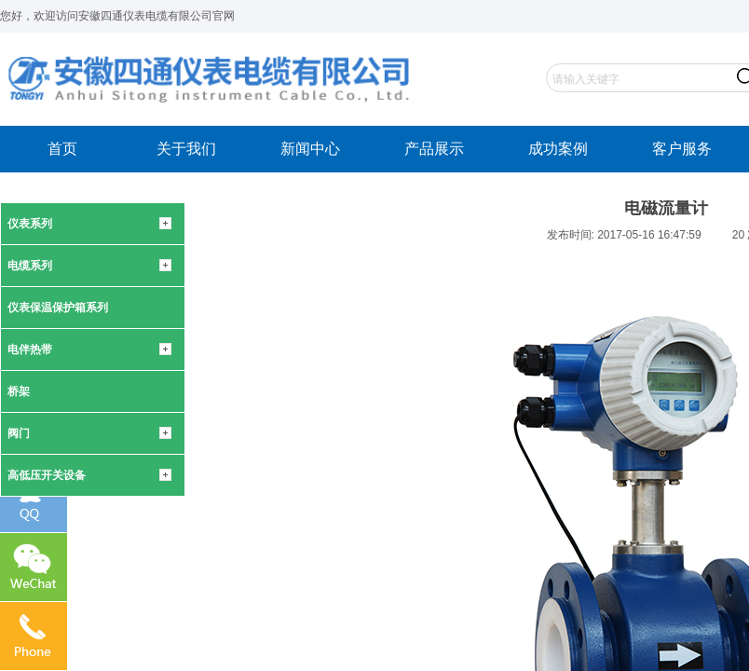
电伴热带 (29, 349)
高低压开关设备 (46, 475)
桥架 (18, 391)
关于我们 (186, 149)
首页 (62, 149)
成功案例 (558, 149)
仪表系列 (29, 223)
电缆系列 (29, 265)
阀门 (18, 433)
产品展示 (434, 149)
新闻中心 (310, 149)
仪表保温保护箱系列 (57, 307)
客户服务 (682, 149)
